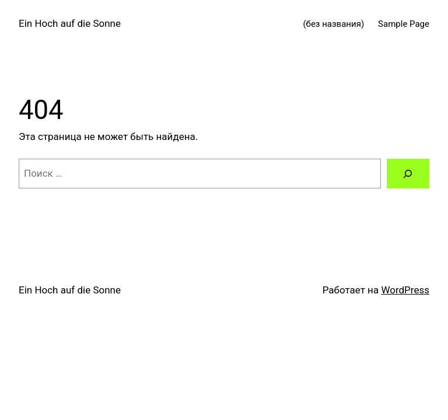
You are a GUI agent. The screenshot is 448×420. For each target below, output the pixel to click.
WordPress (405, 290)
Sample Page (403, 24)
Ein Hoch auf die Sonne (70, 23)
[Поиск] (408, 173)
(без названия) (333, 24)
